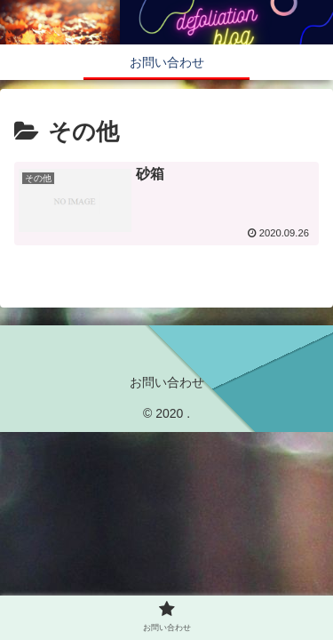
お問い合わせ (167, 382)
